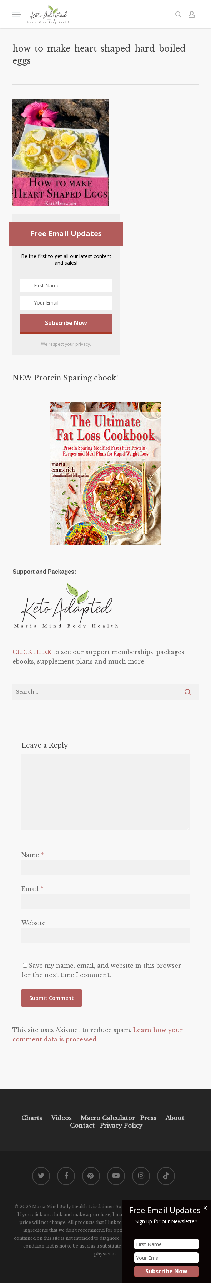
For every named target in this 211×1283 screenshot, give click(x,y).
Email (32, 889)
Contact (82, 1125)
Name (32, 855)
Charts (31, 1118)
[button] (16, 14)
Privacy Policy (120, 1125)
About (174, 1118)
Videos (61, 1118)
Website (33, 923)
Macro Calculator (108, 1118)
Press (148, 1118)
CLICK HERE (31, 652)
